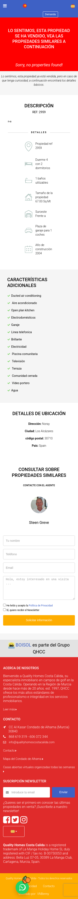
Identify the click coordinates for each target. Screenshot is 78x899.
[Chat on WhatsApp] (22, 887)
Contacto (9, 750)
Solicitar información (39, 620)
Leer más (10, 709)
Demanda (50, 14)
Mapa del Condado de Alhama (23, 759)
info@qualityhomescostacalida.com (31, 742)
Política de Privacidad (41, 605)
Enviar (63, 792)
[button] (14, 831)
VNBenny (43, 893)
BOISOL (23, 645)
